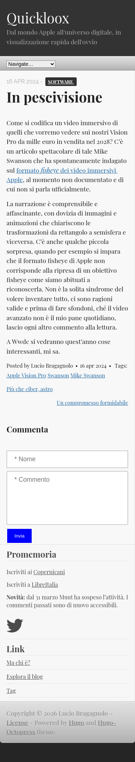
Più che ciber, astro (29, 389)
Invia (19, 536)
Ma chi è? (18, 662)
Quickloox (37, 17)
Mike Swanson (87, 375)
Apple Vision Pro (26, 375)
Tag (11, 690)
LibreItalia (45, 584)
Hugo (76, 722)
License (17, 722)
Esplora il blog (24, 676)
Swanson (58, 375)
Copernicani (49, 572)
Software (61, 81)
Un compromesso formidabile (92, 402)
